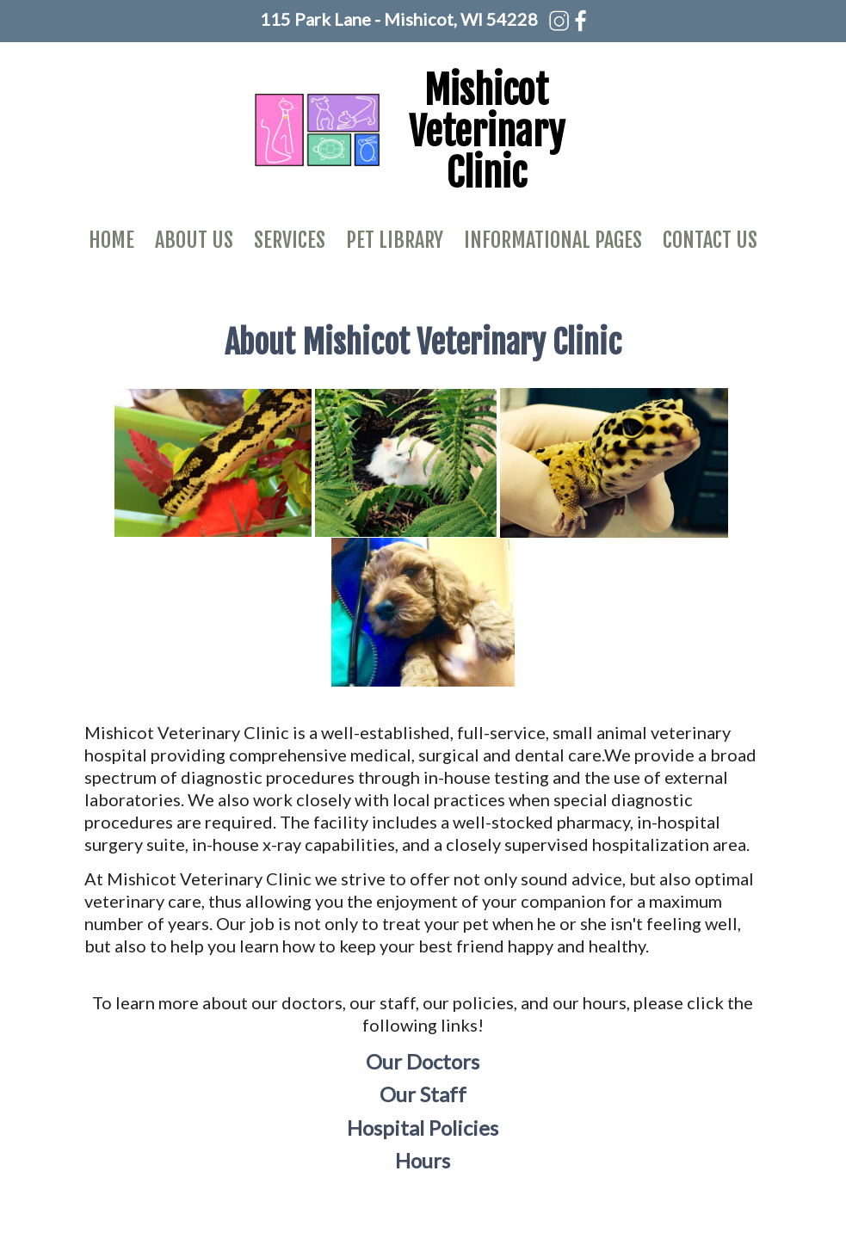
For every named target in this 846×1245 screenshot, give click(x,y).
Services (289, 240)
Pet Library (394, 240)
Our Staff (423, 1094)
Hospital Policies (422, 1127)
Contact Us (710, 240)
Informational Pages (553, 240)
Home (111, 240)
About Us (194, 240)
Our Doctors (422, 1061)
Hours (422, 1160)
